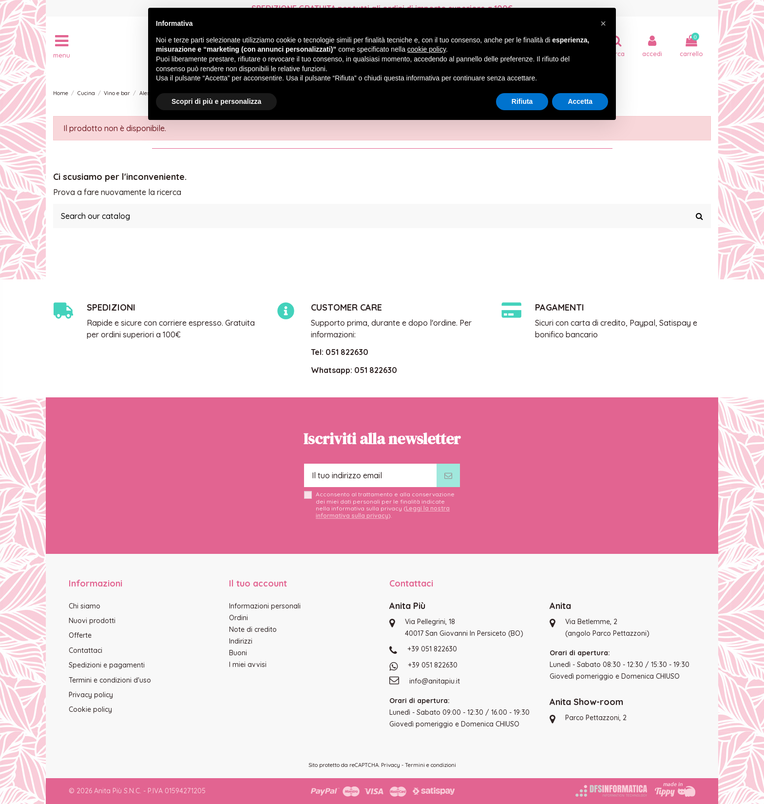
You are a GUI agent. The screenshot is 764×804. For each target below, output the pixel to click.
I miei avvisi (248, 664)
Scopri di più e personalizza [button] (216, 101)
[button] (603, 23)
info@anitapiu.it (434, 681)
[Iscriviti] (448, 475)
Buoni (238, 652)
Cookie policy (90, 709)
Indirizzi (240, 641)
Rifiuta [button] (522, 101)
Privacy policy (91, 694)
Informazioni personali (265, 606)
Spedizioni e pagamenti (107, 665)
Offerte (80, 635)
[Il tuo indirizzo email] (370, 475)
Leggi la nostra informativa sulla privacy (383, 512)
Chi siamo (84, 606)
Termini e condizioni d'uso (110, 680)
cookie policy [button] (426, 49)
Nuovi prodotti (92, 620)
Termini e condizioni (430, 765)
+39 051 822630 (432, 649)
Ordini (238, 617)
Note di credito (253, 629)
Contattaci (85, 650)
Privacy (390, 765)
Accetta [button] (580, 101)
